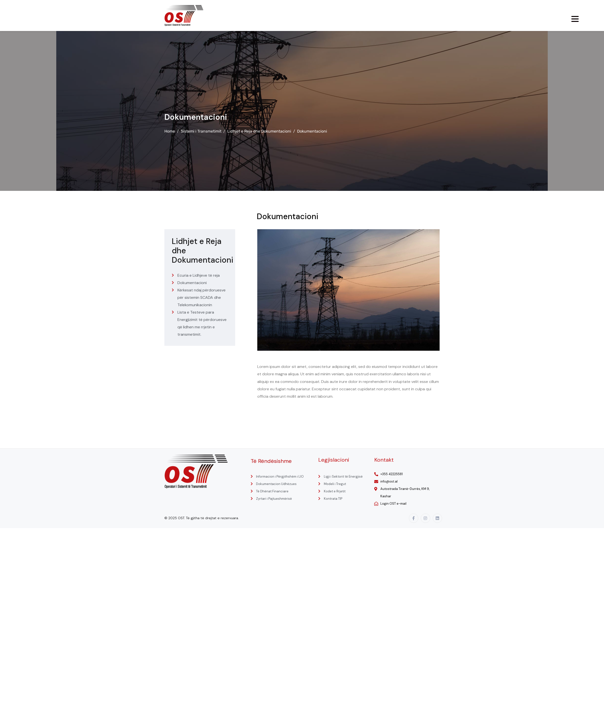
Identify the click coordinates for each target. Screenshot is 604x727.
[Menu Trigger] (575, 19)
